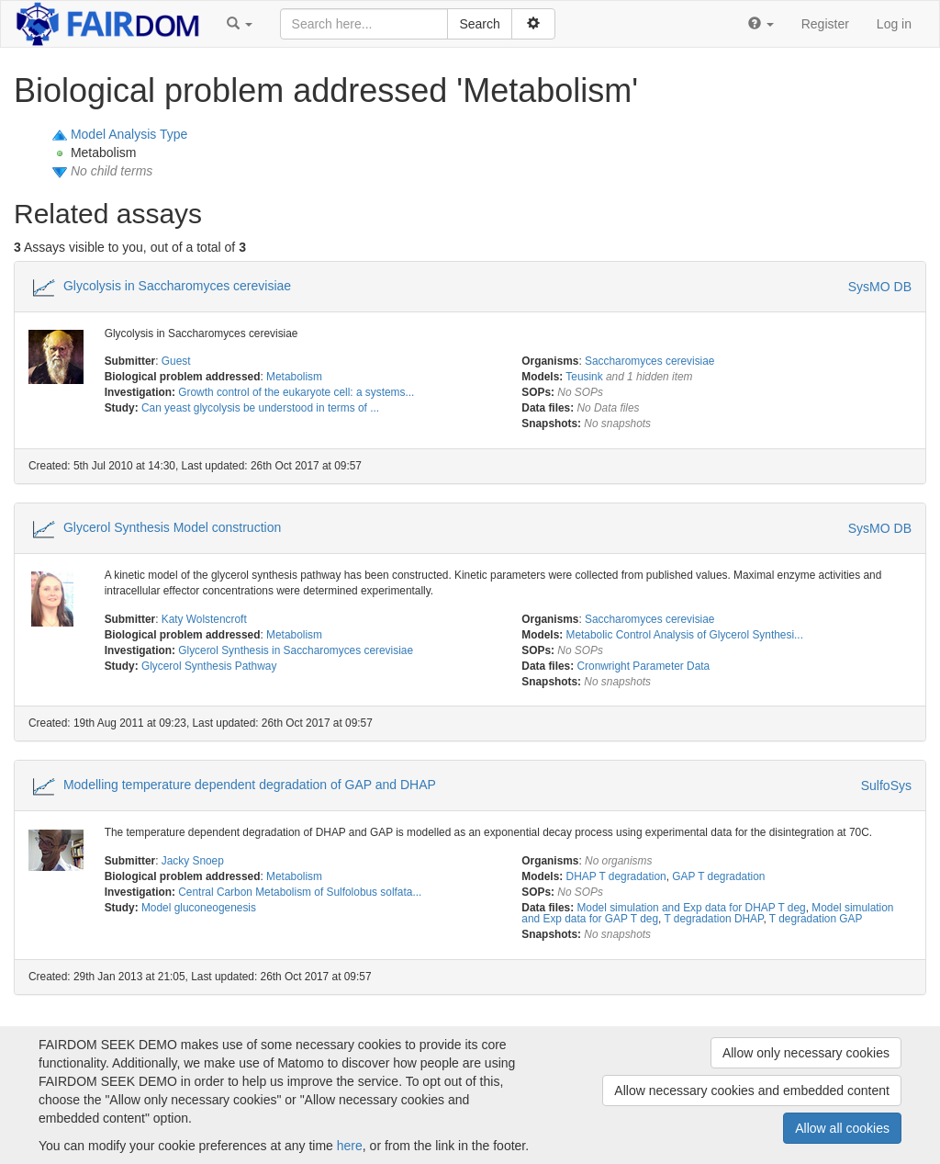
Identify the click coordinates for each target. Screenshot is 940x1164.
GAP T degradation (718, 876)
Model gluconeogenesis (198, 907)
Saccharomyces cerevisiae (649, 361)
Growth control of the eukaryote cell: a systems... (296, 392)
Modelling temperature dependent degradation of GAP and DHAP (249, 784)
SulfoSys (886, 785)
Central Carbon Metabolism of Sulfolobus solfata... (299, 892)
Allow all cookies (842, 1128)
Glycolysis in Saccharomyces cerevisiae (177, 284)
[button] (239, 24)
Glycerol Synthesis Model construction (172, 527)
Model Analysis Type (129, 134)
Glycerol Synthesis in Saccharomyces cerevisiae (295, 650)
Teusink (583, 376)
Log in (894, 24)
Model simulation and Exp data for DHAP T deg (690, 907)
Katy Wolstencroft (204, 619)
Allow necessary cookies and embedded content (752, 1090)
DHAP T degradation (616, 876)
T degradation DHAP (713, 918)
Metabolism (294, 376)
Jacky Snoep (193, 860)
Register (825, 24)
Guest (176, 361)
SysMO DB (880, 286)
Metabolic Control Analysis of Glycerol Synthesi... (684, 634)
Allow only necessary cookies (806, 1052)
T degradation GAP (816, 918)
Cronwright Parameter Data (643, 666)
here (350, 1145)
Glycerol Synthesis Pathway (208, 666)
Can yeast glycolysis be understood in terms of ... (260, 407)
